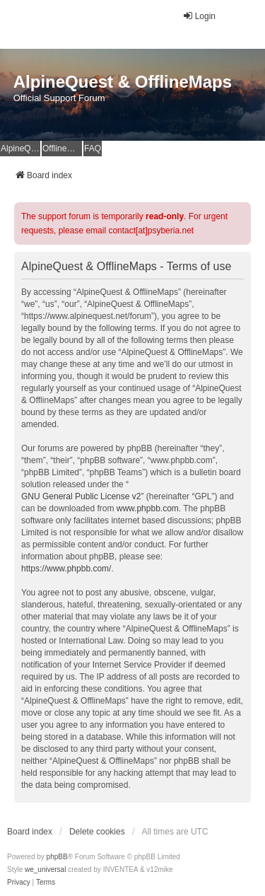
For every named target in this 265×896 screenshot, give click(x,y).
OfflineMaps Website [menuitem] (62, 148)
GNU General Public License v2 (81, 496)
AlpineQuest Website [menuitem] (20, 148)
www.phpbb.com (148, 508)
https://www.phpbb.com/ (66, 569)
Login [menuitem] (199, 16)
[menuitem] (18, 882)
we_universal (45, 869)
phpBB (57, 857)
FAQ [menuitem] (92, 148)
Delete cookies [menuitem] (97, 832)
